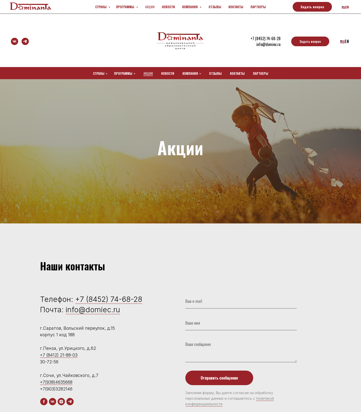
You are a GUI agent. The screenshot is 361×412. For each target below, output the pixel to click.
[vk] (14, 41)
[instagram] (61, 401)
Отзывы (215, 73)
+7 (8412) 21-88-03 (59, 355)
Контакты (237, 73)
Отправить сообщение (219, 378)
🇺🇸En (344, 41)
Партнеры (260, 73)
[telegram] (25, 41)
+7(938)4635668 (56, 382)
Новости (167, 73)
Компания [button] (190, 73)
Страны (98, 73)
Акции (148, 73)
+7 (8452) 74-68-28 (108, 299)
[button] (310, 41)
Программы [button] (123, 73)
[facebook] (43, 401)
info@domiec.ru (268, 44)
